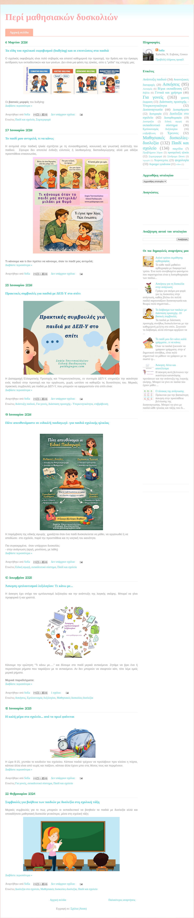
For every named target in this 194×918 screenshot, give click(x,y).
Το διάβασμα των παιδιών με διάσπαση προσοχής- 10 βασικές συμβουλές (171, 313)
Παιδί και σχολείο (25, 119)
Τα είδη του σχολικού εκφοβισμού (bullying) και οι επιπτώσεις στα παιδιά (57, 50)
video (178, 164)
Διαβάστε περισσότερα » (18, 105)
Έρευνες (173, 133)
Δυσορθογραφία (173, 117)
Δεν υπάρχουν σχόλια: (63, 114)
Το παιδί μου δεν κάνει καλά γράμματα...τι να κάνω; (171, 341)
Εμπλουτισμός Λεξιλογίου (41, 697)
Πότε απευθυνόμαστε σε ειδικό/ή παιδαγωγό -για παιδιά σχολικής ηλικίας (57, 423)
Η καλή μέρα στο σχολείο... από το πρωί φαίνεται (39, 716)
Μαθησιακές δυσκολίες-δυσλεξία (75, 697)
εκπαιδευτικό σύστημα (43, 567)
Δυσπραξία (148, 121)
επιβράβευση (101, 403)
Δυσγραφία (155, 113)
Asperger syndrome (159, 164)
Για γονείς (41, 403)
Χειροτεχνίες (161, 160)
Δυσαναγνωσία (153, 109)
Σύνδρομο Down (176, 156)
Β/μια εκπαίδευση (170, 88)
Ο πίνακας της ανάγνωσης (170, 391)
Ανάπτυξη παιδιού (25, 403)
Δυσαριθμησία (181, 109)
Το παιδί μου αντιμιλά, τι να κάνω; (29, 138)
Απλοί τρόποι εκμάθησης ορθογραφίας (169, 259)
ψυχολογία (182, 160)
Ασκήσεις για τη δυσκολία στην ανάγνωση (170, 285)
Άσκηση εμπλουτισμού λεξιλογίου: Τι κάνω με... (39, 586)
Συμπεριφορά (43, 119)
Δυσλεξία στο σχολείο (27, 889)
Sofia (162, 50)
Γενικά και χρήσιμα (168, 92)
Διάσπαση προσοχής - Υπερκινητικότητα (70, 403)
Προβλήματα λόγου (153, 152)
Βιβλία (146, 92)
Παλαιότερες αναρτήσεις (121, 899)
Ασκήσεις (20, 697)
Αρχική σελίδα (19, 32)
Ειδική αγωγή (22, 567)
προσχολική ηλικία (178, 152)
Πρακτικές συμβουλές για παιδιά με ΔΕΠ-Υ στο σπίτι (43, 293)
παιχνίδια (177, 148)
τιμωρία (146, 160)
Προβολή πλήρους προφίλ (170, 59)
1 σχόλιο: (56, 692)
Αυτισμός (147, 89)
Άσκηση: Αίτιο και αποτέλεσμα (166, 367)
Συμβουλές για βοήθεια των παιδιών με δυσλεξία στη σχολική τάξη (52, 802)
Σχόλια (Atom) (79, 908)
